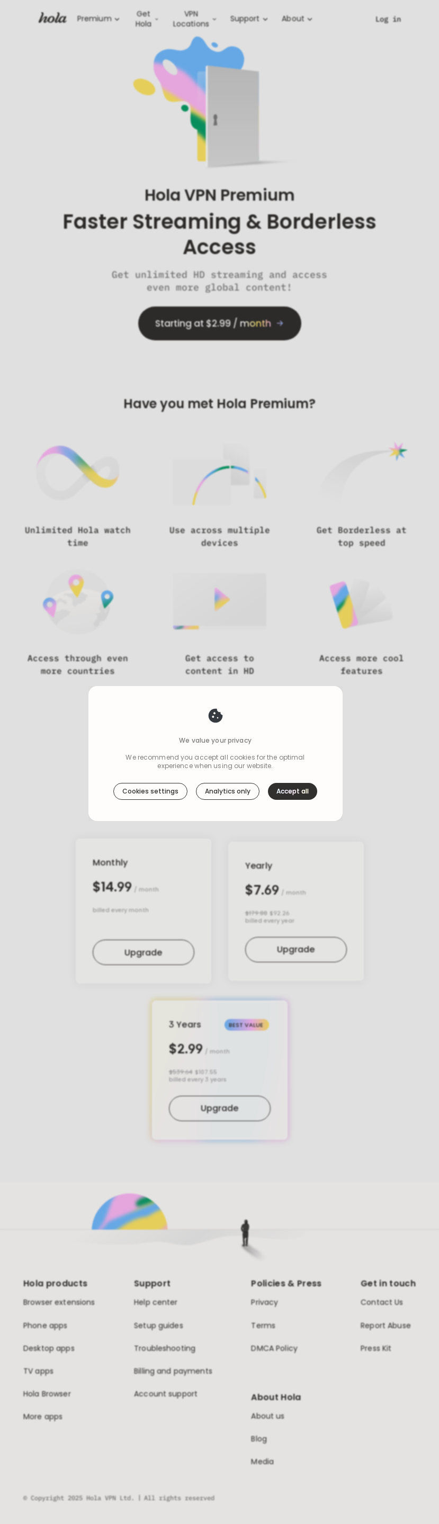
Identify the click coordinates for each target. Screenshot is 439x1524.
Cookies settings (150, 791)
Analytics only (227, 791)
